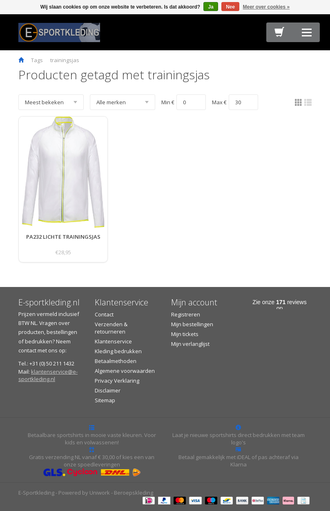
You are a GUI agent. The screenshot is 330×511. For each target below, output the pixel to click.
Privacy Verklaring (117, 380)
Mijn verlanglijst (190, 343)
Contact (104, 314)
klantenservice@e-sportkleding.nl (48, 375)
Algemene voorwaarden (125, 370)
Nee (230, 7)
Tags (37, 60)
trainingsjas (64, 60)
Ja (210, 7)
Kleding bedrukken (118, 351)
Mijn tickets (184, 334)
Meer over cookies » (266, 7)
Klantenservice (113, 341)
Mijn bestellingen (192, 324)
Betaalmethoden (115, 361)
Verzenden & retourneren (111, 327)
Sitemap (105, 400)
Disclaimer (107, 390)
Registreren (185, 314)
